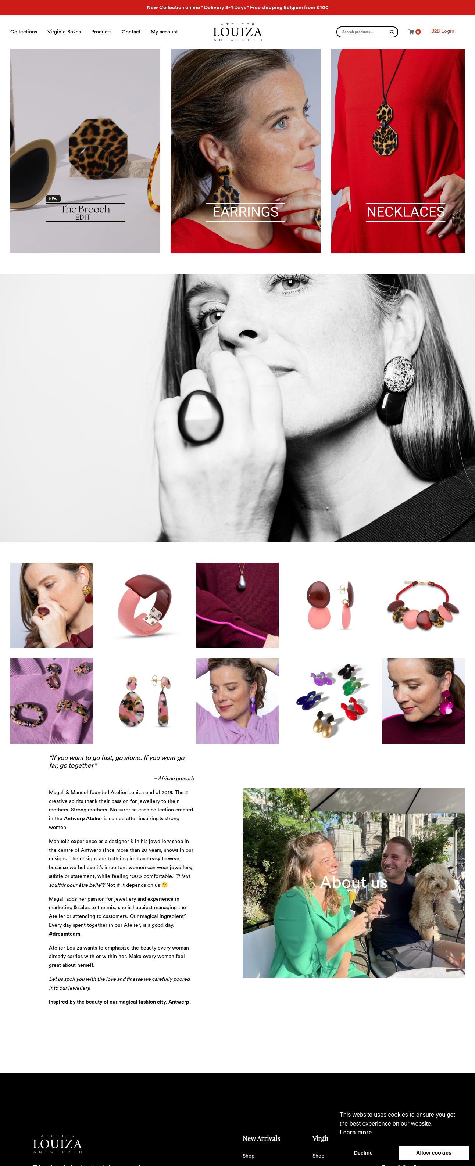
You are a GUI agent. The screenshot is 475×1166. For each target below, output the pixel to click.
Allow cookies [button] (433, 1153)
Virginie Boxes (64, 32)
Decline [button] (363, 1153)
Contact (131, 32)
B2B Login (442, 31)
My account (164, 32)
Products (101, 32)
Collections (23, 32)
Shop (248, 1156)
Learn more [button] (356, 1132)
